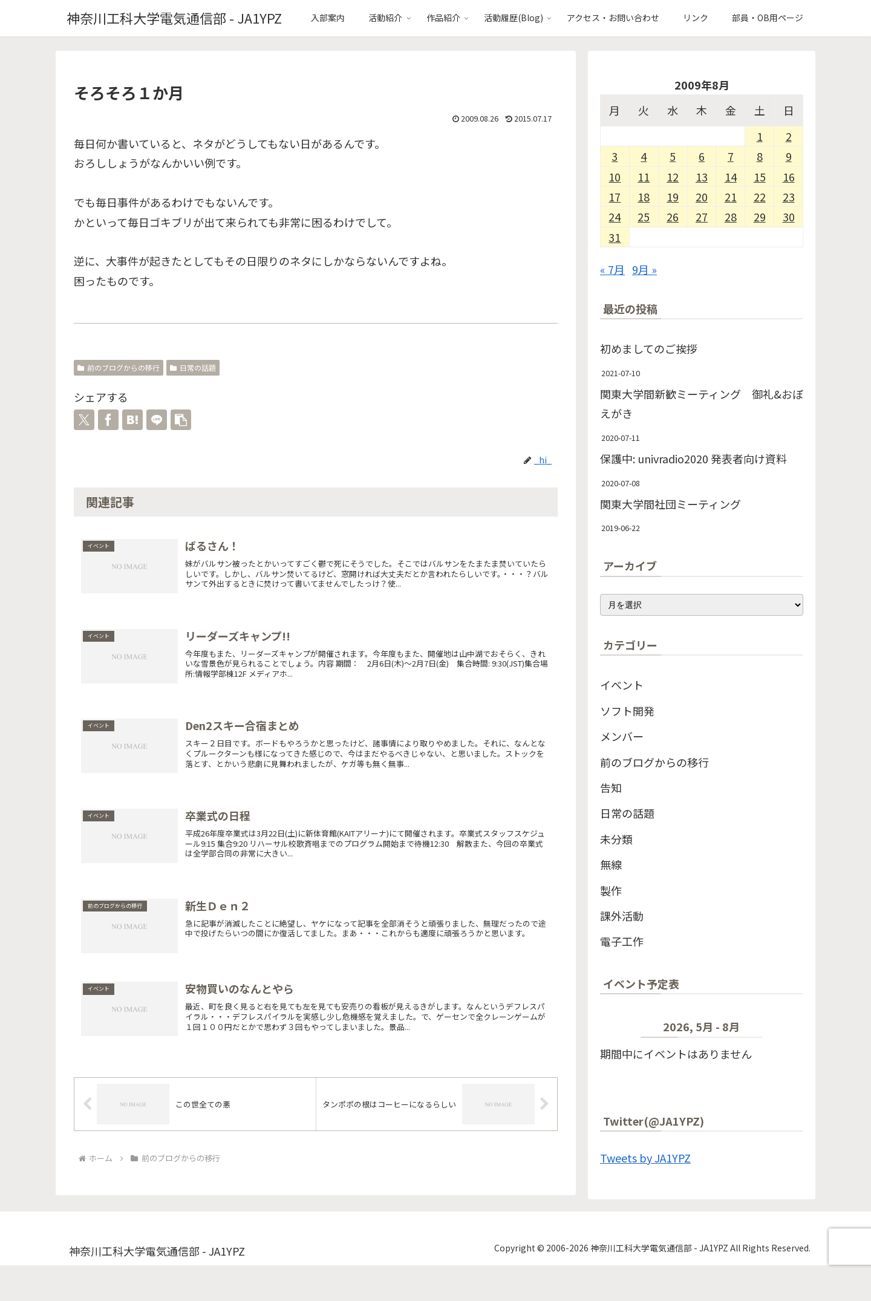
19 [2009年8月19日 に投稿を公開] (673, 196)
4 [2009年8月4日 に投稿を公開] (644, 156)
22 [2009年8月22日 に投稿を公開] (760, 196)
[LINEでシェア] (156, 419)
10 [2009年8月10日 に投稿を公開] (614, 176)
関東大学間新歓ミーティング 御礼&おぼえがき (701, 403)
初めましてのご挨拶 (648, 348)
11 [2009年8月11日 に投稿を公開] (644, 176)
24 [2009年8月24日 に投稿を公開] (614, 216)
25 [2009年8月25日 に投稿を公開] (644, 216)
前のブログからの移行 (118, 367)
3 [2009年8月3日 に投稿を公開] (615, 156)
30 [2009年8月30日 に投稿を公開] (789, 216)
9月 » (644, 269)
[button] (181, 419)
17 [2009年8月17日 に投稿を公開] (614, 196)
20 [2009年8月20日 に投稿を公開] (702, 196)
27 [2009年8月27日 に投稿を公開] (702, 216)
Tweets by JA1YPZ (645, 1158)
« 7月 (612, 269)
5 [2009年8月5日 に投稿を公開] (673, 156)
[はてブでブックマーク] (132, 419)
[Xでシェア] (84, 419)
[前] (620, 1029)
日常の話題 (193, 367)
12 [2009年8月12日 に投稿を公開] (673, 176)
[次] (783, 1029)
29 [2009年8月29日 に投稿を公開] (760, 216)
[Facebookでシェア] (108, 419)
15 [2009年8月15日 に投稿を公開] (760, 176)
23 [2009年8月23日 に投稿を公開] (789, 196)
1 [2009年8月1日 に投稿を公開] (760, 136)
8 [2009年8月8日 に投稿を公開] (760, 156)
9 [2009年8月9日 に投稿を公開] (789, 156)
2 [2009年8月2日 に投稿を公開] (789, 136)
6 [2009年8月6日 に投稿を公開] (702, 156)
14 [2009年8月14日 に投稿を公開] (731, 176)
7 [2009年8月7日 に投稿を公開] (731, 156)
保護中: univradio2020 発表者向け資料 (693, 458)
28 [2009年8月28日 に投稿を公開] (731, 216)
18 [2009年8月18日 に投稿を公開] (644, 196)
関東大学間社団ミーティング (670, 504)
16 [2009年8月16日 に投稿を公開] (789, 176)
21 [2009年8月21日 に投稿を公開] (731, 196)
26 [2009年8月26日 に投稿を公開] (673, 216)
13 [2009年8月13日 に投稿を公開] (702, 176)
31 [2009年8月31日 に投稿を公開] (614, 237)
